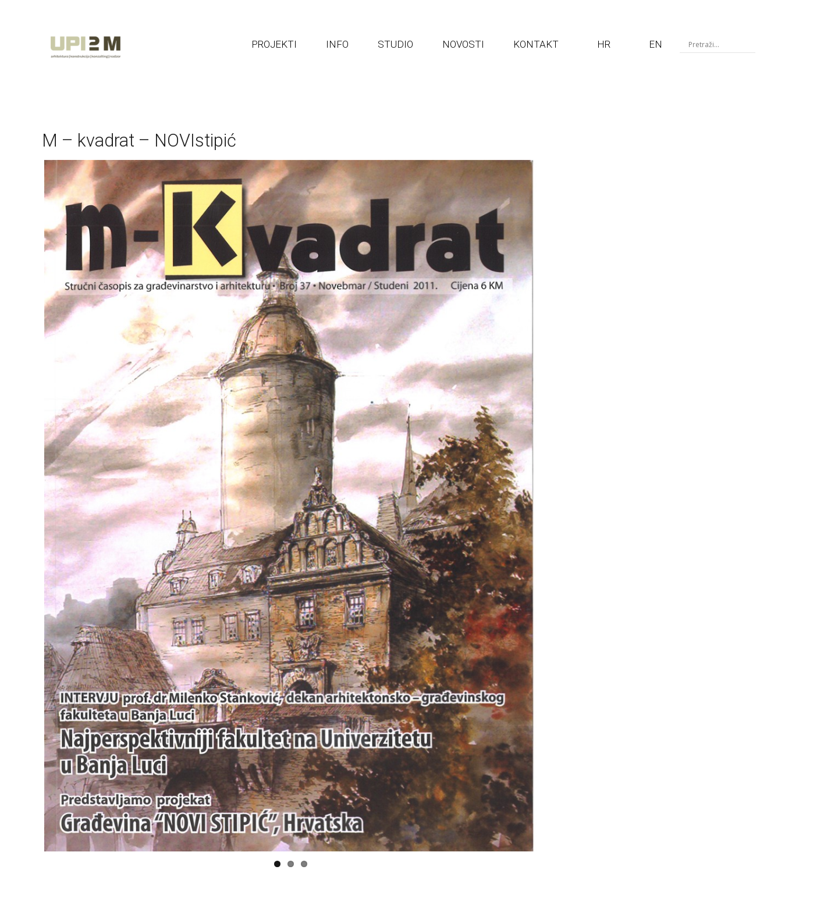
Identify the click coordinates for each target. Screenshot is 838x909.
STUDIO (395, 44)
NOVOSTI (463, 44)
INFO (337, 44)
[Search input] (720, 44)
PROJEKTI (274, 44)
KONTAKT (536, 44)
